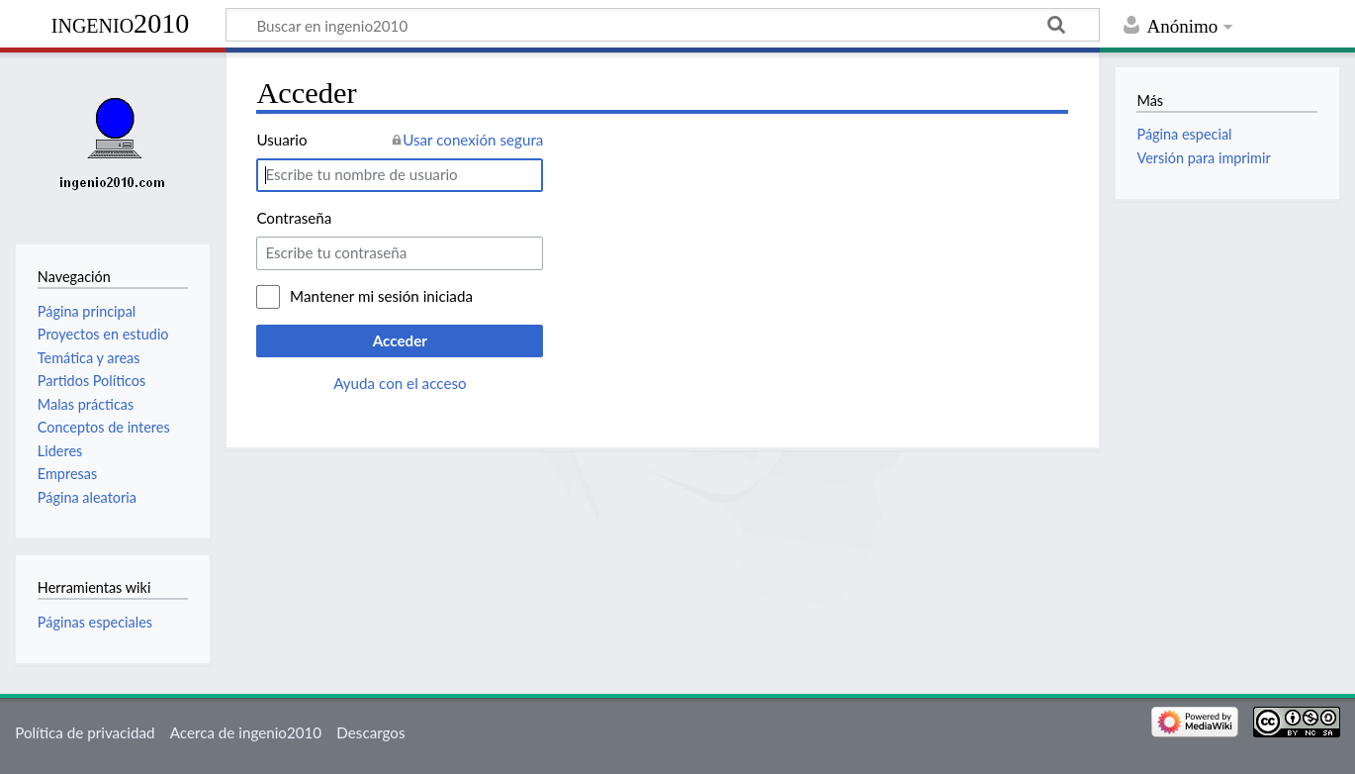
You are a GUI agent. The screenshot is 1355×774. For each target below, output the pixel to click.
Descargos (370, 732)
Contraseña (293, 218)
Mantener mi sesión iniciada (381, 296)
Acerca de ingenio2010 (245, 732)
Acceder (400, 340)
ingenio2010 (120, 23)
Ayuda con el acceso (399, 383)
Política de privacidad (84, 732)
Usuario (281, 139)
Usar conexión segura (473, 139)
